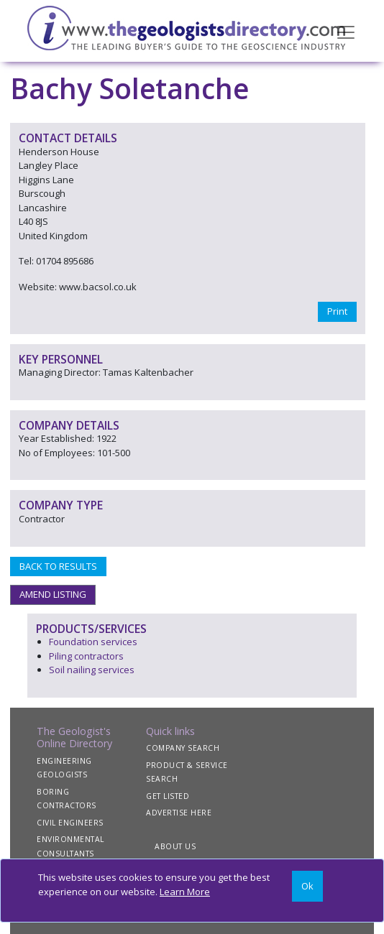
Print (337, 311)
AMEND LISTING (52, 594)
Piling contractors (86, 655)
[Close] (307, 886)
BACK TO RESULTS (58, 566)
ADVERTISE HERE (178, 813)
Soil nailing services (91, 669)
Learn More (185, 891)
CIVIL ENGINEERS (70, 823)
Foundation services (93, 641)
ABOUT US (175, 846)
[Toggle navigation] (345, 31)
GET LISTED (167, 796)
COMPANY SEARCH (182, 748)
